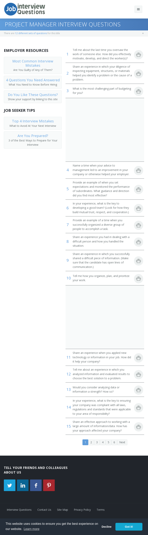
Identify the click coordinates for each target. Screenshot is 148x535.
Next (122, 442)
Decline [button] (106, 526)
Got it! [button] (129, 526)
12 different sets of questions (31, 33)
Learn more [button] (32, 529)
